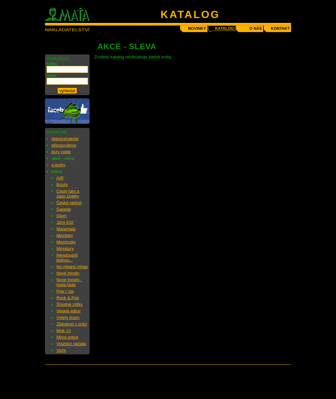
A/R (60, 178)
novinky (197, 28)
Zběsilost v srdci (71, 324)
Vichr (61, 350)
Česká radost (69, 202)
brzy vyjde (61, 151)
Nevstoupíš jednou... (67, 257)
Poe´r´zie (65, 291)
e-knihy (58, 164)
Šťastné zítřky (69, 304)
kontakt (280, 28)
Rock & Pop (67, 297)
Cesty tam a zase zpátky (67, 194)
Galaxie (63, 209)
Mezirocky (66, 242)
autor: (52, 75)
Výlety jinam (67, 317)
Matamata (65, 228)
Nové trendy (67, 273)
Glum (61, 215)
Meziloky (64, 235)
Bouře (62, 184)
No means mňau (72, 266)
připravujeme (64, 145)
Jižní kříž (64, 222)
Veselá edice (68, 310)
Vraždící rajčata (71, 343)
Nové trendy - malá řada (69, 282)
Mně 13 (63, 330)
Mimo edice (67, 337)
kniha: (52, 63)
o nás (255, 28)
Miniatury (65, 248)
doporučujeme (65, 138)
